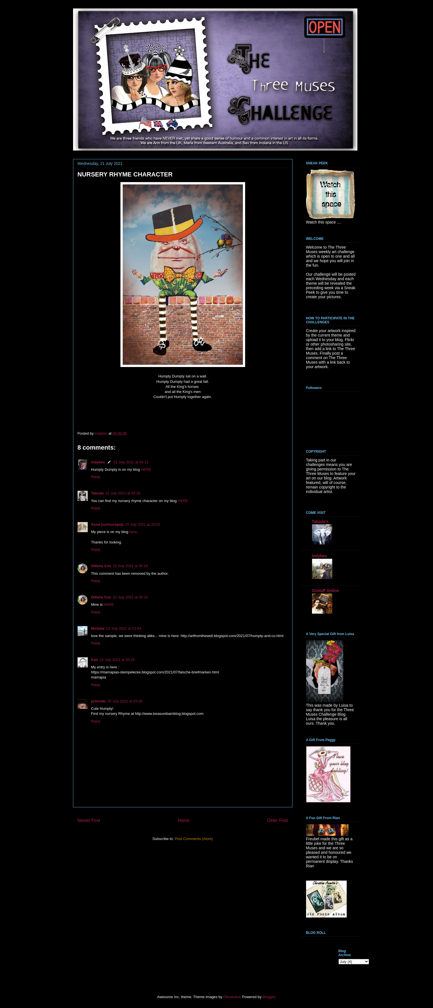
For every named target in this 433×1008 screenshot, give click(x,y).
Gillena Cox (101, 566)
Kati (94, 660)
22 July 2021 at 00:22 (130, 597)
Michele (98, 628)
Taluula (97, 493)
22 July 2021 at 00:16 (130, 566)
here (133, 532)
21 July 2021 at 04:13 (130, 462)
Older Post (277, 820)
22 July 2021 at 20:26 (117, 660)
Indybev (319, 556)
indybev (98, 462)
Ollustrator (231, 997)
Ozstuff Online (325, 590)
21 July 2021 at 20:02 (142, 524)
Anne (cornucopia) (107, 524)
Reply (95, 477)
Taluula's (320, 521)
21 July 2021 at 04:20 (122, 493)
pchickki (98, 701)
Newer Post (89, 820)
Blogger (269, 997)
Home (184, 820)
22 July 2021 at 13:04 (123, 628)
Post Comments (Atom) (194, 839)
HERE (146, 469)
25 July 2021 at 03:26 (124, 701)
